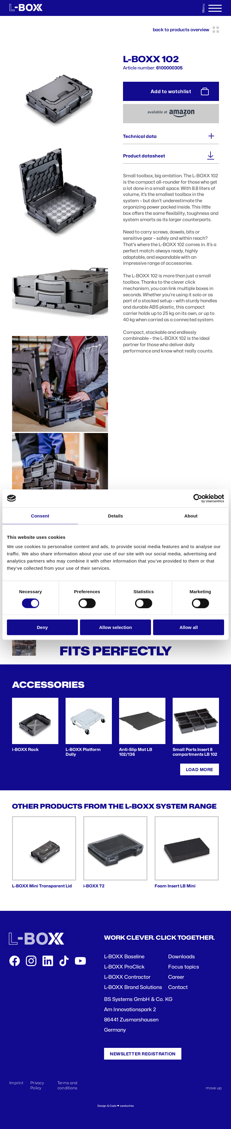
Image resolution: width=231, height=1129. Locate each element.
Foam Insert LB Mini (175, 885)
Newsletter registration (143, 1053)
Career (176, 977)
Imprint (16, 1082)
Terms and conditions (67, 1085)
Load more (199, 769)
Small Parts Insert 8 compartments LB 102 (195, 752)
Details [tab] (115, 515)
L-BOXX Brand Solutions (133, 987)
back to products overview (186, 29)
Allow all (189, 627)
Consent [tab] (40, 515)
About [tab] (191, 515)
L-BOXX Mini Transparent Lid (42, 885)
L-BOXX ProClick (124, 967)
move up (214, 1087)
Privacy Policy (37, 1085)
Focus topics (183, 967)
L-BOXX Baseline (124, 957)
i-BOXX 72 (93, 885)
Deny (42, 627)
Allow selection (115, 627)
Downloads (181, 957)
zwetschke (127, 1105)
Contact (178, 987)
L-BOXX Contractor (127, 977)
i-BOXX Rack (25, 749)
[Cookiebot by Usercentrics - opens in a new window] (197, 498)
